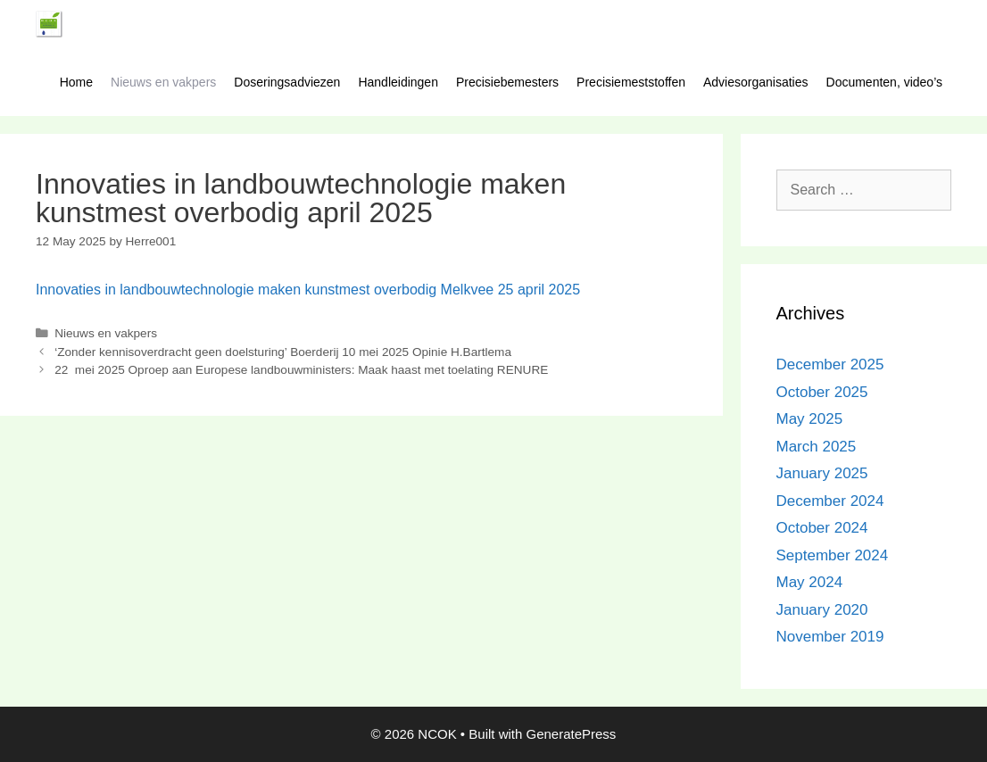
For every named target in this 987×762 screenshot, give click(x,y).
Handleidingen (398, 82)
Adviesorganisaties (756, 82)
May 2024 (809, 582)
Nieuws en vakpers (163, 82)
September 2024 (832, 555)
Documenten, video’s (884, 82)
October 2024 (822, 527)
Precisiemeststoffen (630, 82)
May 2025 (809, 418)
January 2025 (822, 473)
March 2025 (816, 446)
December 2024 (830, 501)
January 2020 (822, 609)
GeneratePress (571, 733)
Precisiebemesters (507, 82)
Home (76, 82)
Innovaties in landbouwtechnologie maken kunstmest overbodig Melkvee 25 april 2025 (308, 289)
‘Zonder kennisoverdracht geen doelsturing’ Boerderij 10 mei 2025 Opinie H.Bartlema (282, 352)
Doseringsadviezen (287, 82)
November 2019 (830, 636)
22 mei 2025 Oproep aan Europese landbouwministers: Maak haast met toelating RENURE (301, 370)
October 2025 (822, 392)
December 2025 (830, 364)
